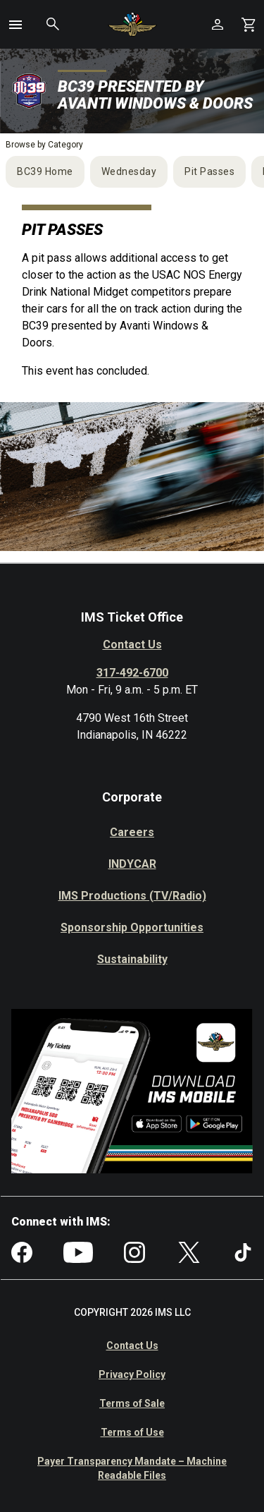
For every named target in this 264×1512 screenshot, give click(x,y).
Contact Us (132, 644)
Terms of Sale (132, 1403)
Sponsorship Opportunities (132, 927)
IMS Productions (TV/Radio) (132, 895)
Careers (132, 832)
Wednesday (129, 171)
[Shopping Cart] (248, 24)
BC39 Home (45, 171)
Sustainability (132, 959)
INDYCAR (132, 864)
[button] (15, 24)
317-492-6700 (132, 672)
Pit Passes (209, 171)
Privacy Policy (132, 1374)
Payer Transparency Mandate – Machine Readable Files (132, 1468)
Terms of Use (132, 1432)
